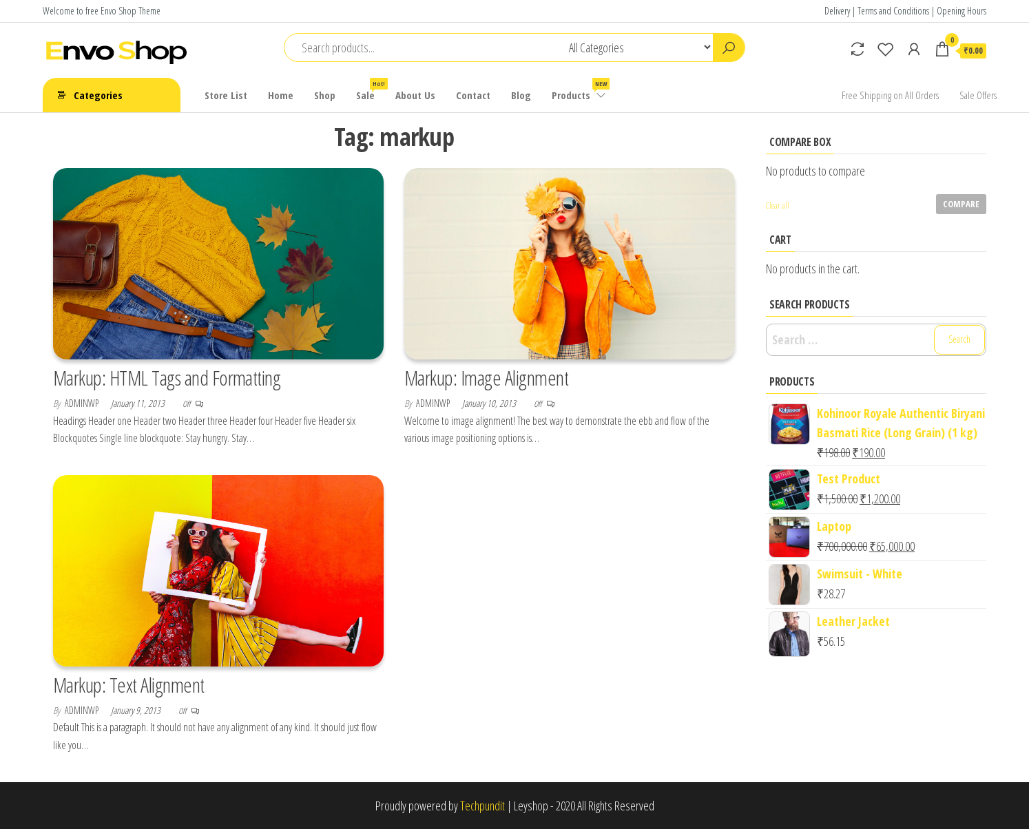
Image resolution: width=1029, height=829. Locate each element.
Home (280, 95)
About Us (415, 95)
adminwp (83, 403)
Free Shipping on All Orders (890, 95)
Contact (473, 95)
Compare (961, 204)
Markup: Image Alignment (486, 378)
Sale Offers (978, 95)
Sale (370, 90)
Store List (226, 95)
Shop (324, 95)
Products (579, 90)
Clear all (777, 205)
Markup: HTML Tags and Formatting (166, 378)
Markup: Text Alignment (129, 685)
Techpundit (482, 805)
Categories (98, 95)
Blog (521, 95)
